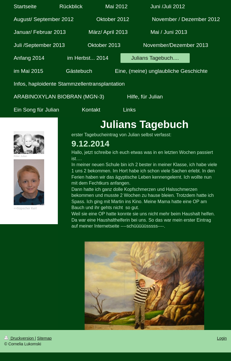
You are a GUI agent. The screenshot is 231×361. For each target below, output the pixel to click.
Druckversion (19, 338)
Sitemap (44, 338)
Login (222, 338)
